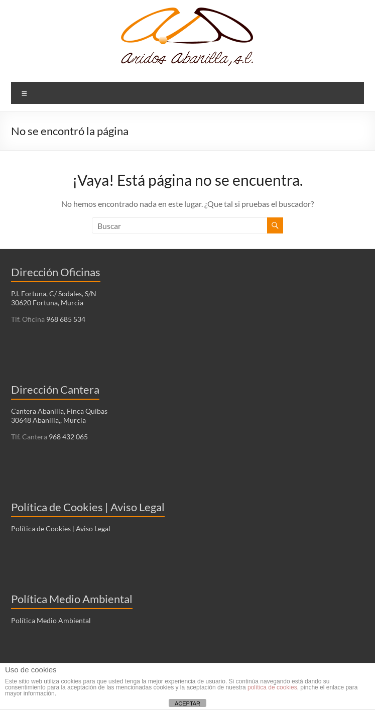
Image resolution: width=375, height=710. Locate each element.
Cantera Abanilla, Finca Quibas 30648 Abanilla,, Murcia (59, 415)
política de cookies (272, 687)
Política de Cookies (41, 528)
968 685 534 (65, 319)
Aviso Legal (93, 528)
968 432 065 (67, 436)
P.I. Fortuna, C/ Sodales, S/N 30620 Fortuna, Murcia (53, 298)
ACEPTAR (187, 703)
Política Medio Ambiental (51, 620)
